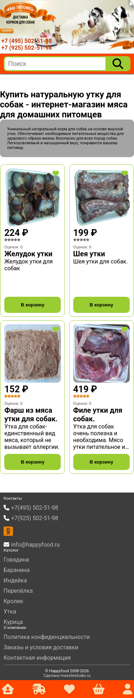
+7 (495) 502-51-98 (26, 41)
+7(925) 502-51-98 (34, 518)
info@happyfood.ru (35, 544)
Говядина (16, 559)
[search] (55, 63)
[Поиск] (117, 63)
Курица (13, 622)
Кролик (13, 601)
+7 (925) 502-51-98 (26, 47)
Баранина (17, 570)
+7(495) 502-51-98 (34, 507)
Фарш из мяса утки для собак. (31, 414)
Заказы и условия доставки (41, 647)
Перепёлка (18, 590)
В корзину (32, 304)
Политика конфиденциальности (47, 637)
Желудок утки (28, 253)
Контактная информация (37, 657)
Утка (10, 611)
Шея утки (89, 253)
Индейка (15, 580)
